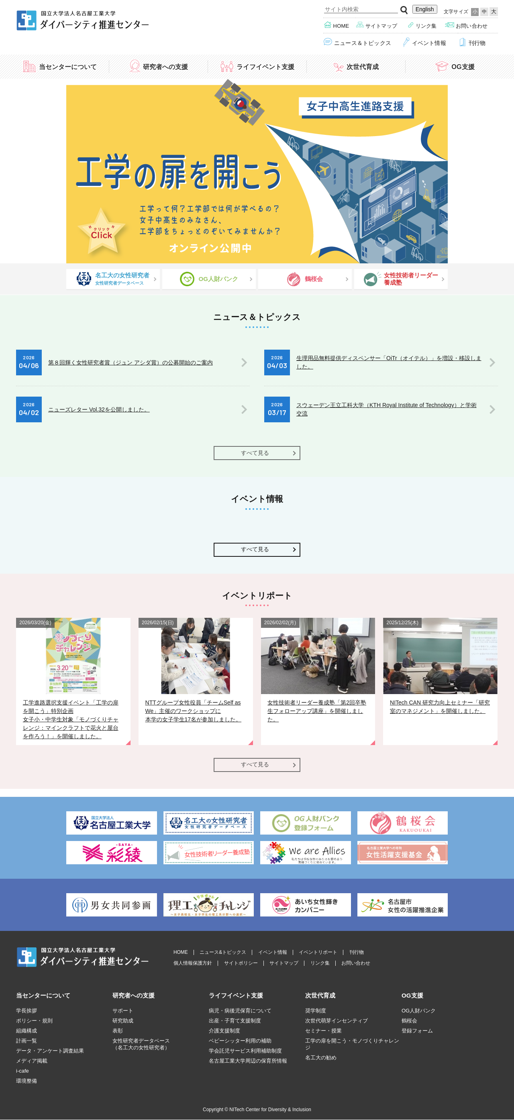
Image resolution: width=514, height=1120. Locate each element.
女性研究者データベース (141, 1044)
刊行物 (471, 42)
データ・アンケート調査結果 (50, 1051)
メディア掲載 (31, 1061)
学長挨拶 (26, 1011)
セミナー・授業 (323, 1031)
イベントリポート (318, 952)
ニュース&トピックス (223, 952)
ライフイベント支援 (257, 66)
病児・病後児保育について (240, 1011)
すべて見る (255, 453)
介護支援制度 (224, 1031)
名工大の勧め (321, 1058)
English (425, 9)
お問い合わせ (466, 25)
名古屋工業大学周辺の (248, 1060)
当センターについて (59, 66)
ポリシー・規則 (34, 1021)
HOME (180, 952)
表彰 (117, 1031)
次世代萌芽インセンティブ (336, 1021)
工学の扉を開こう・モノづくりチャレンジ (352, 1044)
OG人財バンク (419, 1011)
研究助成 (122, 1021)
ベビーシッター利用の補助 (240, 1041)
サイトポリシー (241, 963)
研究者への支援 (158, 66)
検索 (404, 10)
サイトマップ (377, 25)
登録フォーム (417, 1031)
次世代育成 (356, 66)
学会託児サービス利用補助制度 (245, 1051)
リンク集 (422, 25)
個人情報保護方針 (192, 963)
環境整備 (26, 1081)
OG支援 (454, 66)
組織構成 (26, 1031)
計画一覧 (26, 1041)
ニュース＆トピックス (357, 42)
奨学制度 (315, 1011)
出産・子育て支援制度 (235, 1021)
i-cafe (22, 1071)
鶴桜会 (409, 1021)
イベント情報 (424, 42)
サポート (122, 1011)
